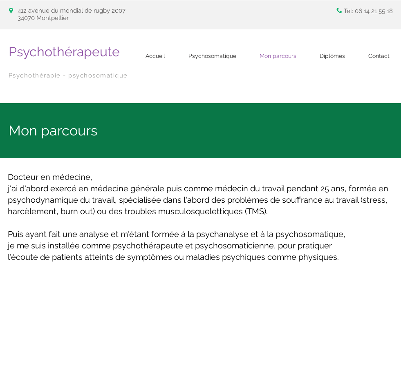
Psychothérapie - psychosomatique (68, 75)
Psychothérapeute (64, 51)
